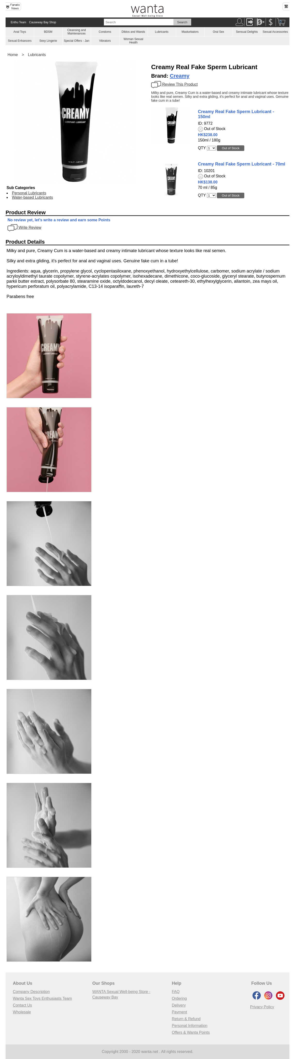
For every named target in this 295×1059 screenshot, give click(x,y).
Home (13, 55)
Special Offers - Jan (76, 40)
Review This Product (174, 84)
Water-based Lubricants (32, 197)
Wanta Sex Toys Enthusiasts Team (42, 998)
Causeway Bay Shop (42, 22)
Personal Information (190, 1026)
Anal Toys (19, 31)
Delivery (179, 1005)
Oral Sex (218, 31)
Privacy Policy (262, 1007)
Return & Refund (186, 1019)
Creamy (179, 76)
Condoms (105, 31)
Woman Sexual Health (133, 40)
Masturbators (189, 31)
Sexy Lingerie (48, 40)
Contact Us (22, 1005)
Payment (179, 1012)
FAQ (176, 992)
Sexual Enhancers (20, 40)
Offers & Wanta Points (191, 1032)
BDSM (48, 31)
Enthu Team (18, 22)
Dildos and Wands (133, 31)
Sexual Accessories (275, 31)
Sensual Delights (247, 31)
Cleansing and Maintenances (76, 31)
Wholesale (22, 1012)
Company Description (31, 992)
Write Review (24, 227)
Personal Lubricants (29, 193)
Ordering (179, 998)
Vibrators (105, 40)
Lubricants (161, 31)
